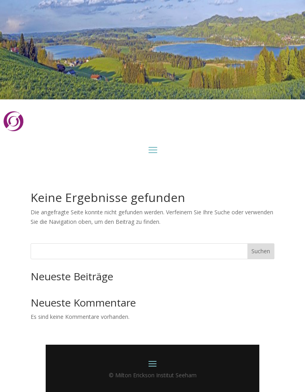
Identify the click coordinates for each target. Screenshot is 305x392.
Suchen (260, 251)
